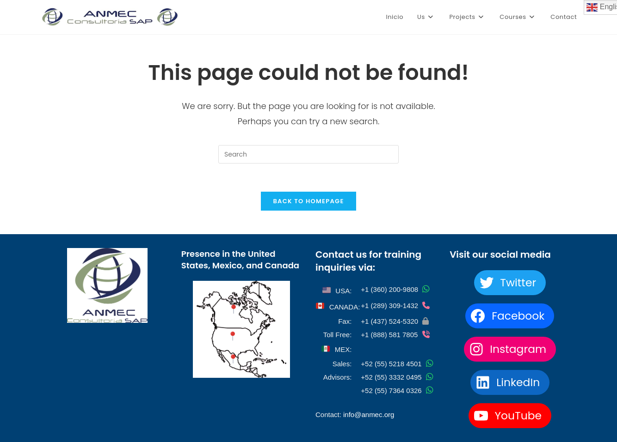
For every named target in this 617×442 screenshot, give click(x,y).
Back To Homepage (308, 201)
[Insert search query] (308, 154)
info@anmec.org (368, 414)
